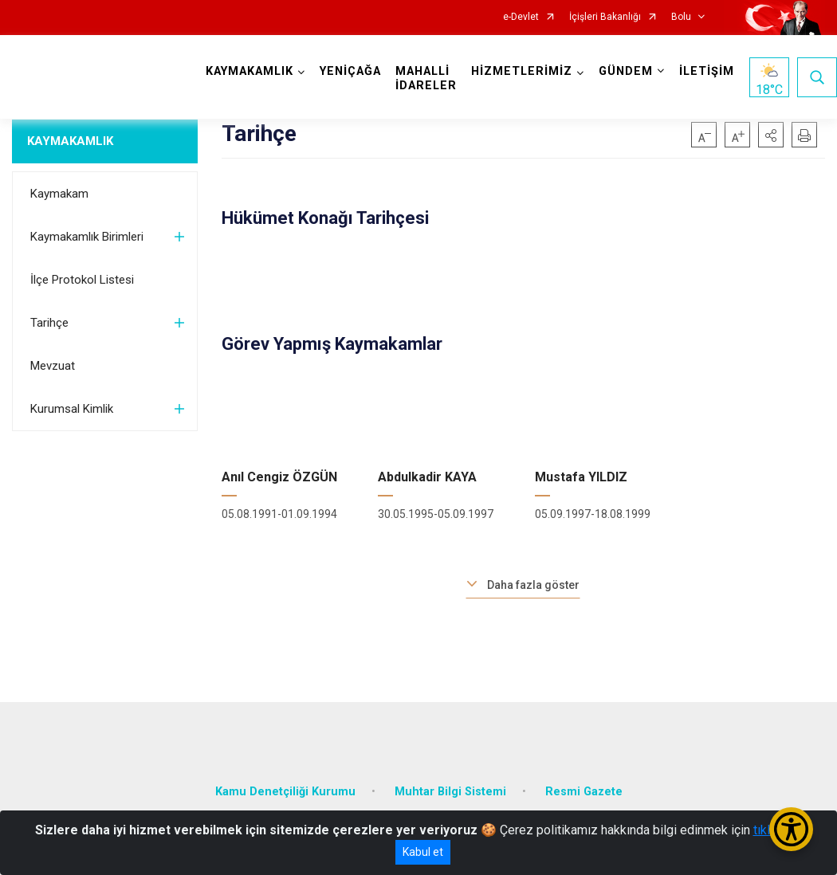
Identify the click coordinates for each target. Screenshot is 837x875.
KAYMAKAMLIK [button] (249, 71)
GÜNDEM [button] (626, 71)
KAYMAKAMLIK (70, 141)
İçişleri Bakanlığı (605, 17)
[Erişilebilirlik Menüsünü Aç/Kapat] (791, 829)
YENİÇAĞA (350, 71)
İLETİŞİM (706, 71)
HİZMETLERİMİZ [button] (521, 71)
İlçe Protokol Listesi (82, 280)
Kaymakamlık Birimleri (86, 237)
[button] (771, 134)
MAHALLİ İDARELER (426, 78)
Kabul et (423, 852)
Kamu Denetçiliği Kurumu (285, 791)
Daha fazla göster (533, 585)
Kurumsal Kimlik (71, 409)
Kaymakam (59, 193)
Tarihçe (49, 323)
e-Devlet (521, 17)
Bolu (681, 17)
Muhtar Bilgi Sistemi (450, 791)
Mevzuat (52, 366)
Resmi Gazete (584, 791)
